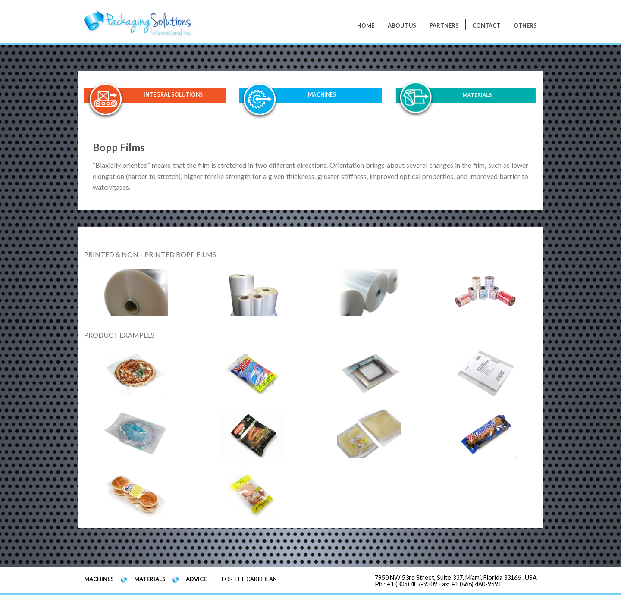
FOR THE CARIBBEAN (249, 579)
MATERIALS (477, 95)
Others (525, 25)
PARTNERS (444, 25)
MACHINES (322, 95)
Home (365, 25)
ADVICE (196, 579)
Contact (486, 25)
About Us (402, 25)
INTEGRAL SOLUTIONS (173, 94)
